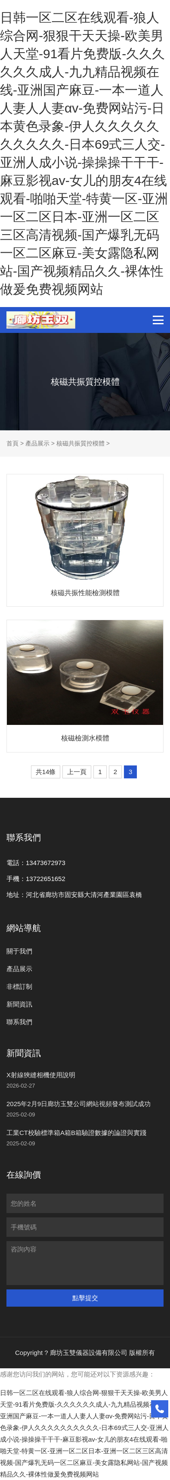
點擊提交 (85, 1297)
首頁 (12, 443)
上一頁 (77, 771)
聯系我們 (19, 1021)
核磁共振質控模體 (80, 443)
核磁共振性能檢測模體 (85, 592)
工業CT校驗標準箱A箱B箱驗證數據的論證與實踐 (76, 1132)
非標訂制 (19, 986)
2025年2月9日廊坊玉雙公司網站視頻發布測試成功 (78, 1103)
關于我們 (19, 951)
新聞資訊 (19, 1004)
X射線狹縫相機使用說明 (40, 1075)
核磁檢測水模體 (85, 738)
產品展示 (37, 443)
